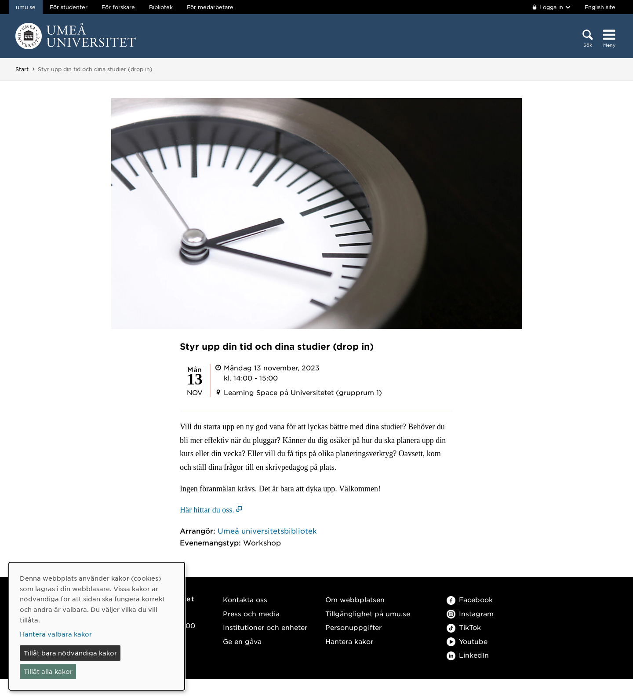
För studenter (68, 7)
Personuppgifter (353, 627)
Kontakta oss (245, 599)
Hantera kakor (349, 641)
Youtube (467, 641)
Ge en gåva (242, 641)
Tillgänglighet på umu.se (367, 613)
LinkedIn (468, 655)
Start (22, 69)
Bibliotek (161, 7)
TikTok (464, 627)
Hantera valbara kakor (56, 634)
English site (600, 7)
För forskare (118, 7)
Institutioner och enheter (265, 627)
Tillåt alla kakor (48, 671)
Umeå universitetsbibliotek (267, 530)
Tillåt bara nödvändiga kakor (70, 653)
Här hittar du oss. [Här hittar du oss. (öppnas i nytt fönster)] (207, 509)
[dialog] (97, 626)
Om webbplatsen (355, 599)
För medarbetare (210, 7)
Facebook (470, 599)
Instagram (470, 613)
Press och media (251, 613)
